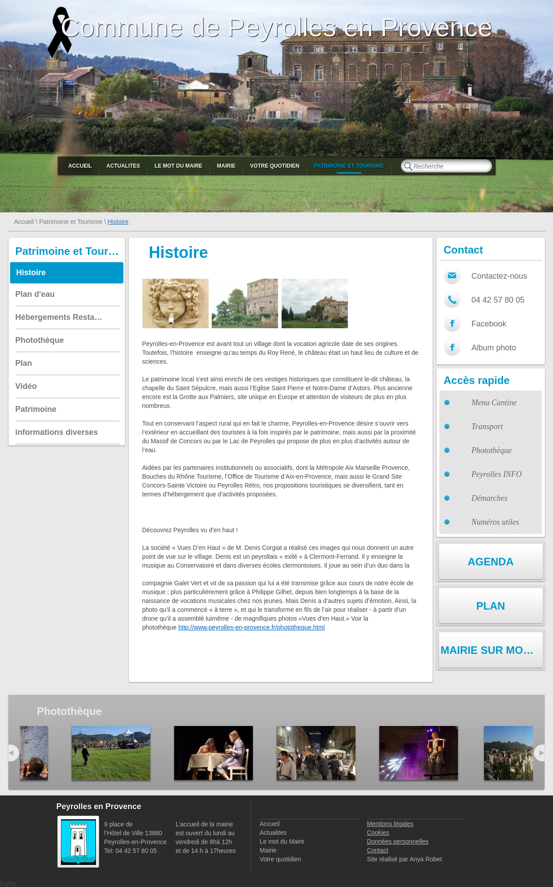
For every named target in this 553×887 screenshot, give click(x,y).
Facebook (489, 323)
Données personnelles (397, 841)
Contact (377, 850)
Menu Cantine (494, 402)
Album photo (494, 347)
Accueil (80, 166)
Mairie (226, 166)
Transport (487, 426)
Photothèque (492, 450)
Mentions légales (390, 823)
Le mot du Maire (178, 166)
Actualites (123, 166)
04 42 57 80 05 (498, 300)
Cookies (378, 832)
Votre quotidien (274, 166)
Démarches (489, 498)
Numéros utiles (495, 522)
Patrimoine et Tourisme (349, 166)
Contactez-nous (499, 276)
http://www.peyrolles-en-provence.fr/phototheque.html (251, 627)
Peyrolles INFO (497, 474)
